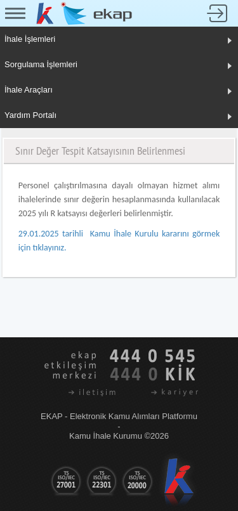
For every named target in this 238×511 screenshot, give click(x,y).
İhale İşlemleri (29, 39)
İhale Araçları (28, 89)
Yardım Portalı (30, 115)
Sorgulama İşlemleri (40, 64)
